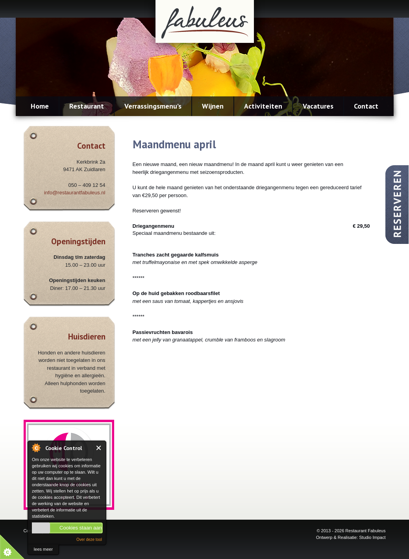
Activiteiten (263, 106)
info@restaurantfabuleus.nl (74, 193)
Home (40, 106)
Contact (366, 106)
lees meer (43, 549)
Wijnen (213, 106)
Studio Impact (372, 537)
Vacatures (318, 106)
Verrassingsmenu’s (152, 106)
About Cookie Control (36, 447)
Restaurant (86, 106)
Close (99, 447)
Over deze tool (89, 539)
